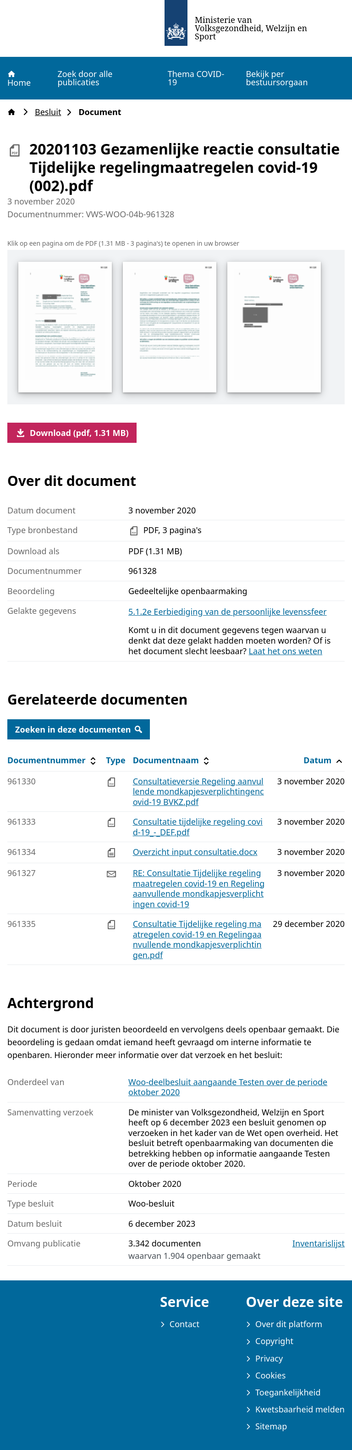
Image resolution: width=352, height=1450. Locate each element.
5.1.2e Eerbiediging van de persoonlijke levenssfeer (227, 611)
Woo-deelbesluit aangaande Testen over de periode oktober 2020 (227, 1087)
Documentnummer (53, 760)
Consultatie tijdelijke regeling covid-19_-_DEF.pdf (198, 827)
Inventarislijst (318, 1243)
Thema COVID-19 (196, 78)
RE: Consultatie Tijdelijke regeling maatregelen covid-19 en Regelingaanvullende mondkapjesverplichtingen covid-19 (199, 888)
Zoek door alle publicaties (84, 78)
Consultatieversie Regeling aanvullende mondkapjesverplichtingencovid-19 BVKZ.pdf (198, 791)
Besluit (50, 112)
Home (18, 78)
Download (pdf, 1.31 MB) (72, 432)
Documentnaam (172, 760)
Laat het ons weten (286, 650)
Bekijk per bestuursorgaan (277, 78)
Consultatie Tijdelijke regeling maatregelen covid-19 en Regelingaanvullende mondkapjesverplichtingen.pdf (197, 939)
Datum (324, 760)
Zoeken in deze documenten (78, 729)
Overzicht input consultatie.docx (195, 851)
